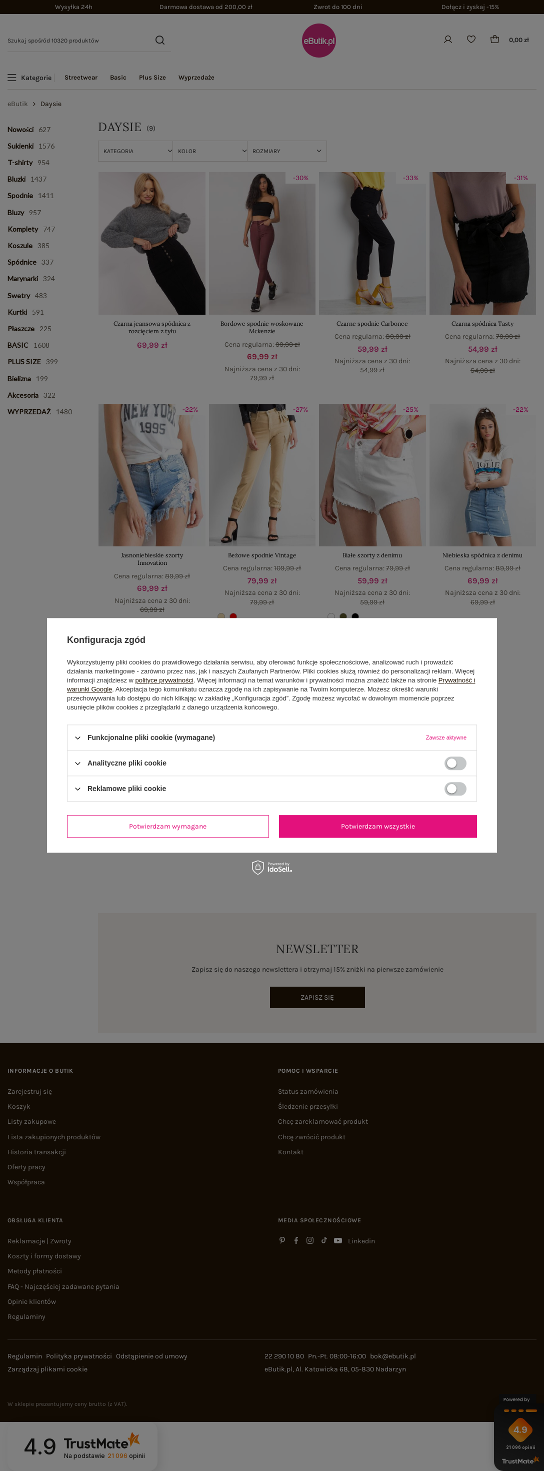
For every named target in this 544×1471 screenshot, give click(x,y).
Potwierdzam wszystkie (378, 826)
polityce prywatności (165, 680)
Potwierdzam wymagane (167, 826)
